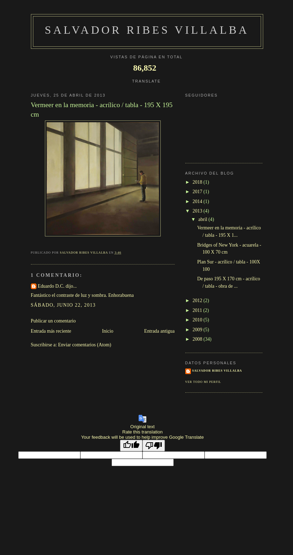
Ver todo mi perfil (203, 382)
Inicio (107, 331)
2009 (198, 329)
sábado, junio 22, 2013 (63, 305)
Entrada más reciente (51, 331)
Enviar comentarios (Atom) (84, 344)
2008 (198, 339)
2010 (198, 319)
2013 (198, 211)
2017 (198, 191)
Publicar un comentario (53, 321)
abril (203, 219)
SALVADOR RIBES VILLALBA (147, 30)
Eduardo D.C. (51, 286)
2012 (198, 300)
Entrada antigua (159, 331)
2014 (198, 201)
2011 (198, 310)
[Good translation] (131, 445)
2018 (198, 182)
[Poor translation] (153, 445)
